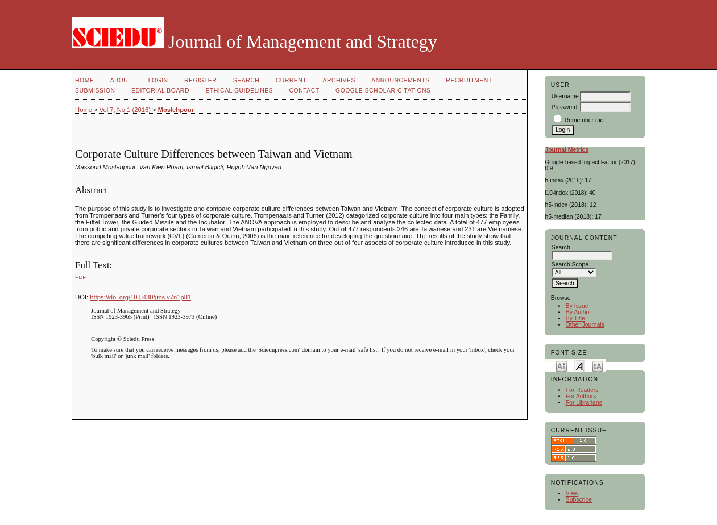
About (121, 80)
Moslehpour (176, 109)
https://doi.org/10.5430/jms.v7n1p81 (140, 297)
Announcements (400, 80)
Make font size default (579, 365)
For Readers (582, 390)
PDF (80, 277)
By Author (578, 312)
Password (565, 107)
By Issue (577, 306)
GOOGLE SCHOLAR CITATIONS (382, 91)
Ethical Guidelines (239, 91)
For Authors (581, 396)
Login (158, 80)
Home (84, 80)
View (572, 493)
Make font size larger (597, 365)
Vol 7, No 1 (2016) (125, 109)
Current (291, 80)
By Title (575, 318)
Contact (304, 91)
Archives (339, 80)
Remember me (584, 120)
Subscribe (579, 500)
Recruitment (469, 80)
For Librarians (584, 402)
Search (246, 80)
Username (565, 96)
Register (200, 80)
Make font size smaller (561, 365)
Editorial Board (160, 91)
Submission (95, 91)
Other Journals (585, 325)
